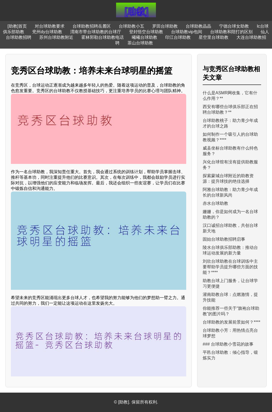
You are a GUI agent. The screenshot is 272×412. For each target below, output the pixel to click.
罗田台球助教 (165, 26)
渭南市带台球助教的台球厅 (95, 31)
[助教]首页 (17, 26)
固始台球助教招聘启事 (224, 239)
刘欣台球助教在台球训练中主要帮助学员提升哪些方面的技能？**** (230, 267)
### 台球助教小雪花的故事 (228, 344)
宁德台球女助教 (234, 26)
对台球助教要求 (50, 26)
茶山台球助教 (140, 43)
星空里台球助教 (213, 37)
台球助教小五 (131, 26)
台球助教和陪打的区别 (231, 31)
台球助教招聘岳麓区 (92, 26)
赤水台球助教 (215, 203)
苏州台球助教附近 (56, 37)
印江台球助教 (178, 37)
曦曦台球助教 (144, 37)
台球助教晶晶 (198, 26)
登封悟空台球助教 (146, 31)
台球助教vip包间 (186, 31)
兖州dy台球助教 (47, 31)
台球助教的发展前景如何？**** (231, 322)
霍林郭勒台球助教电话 (102, 37)
